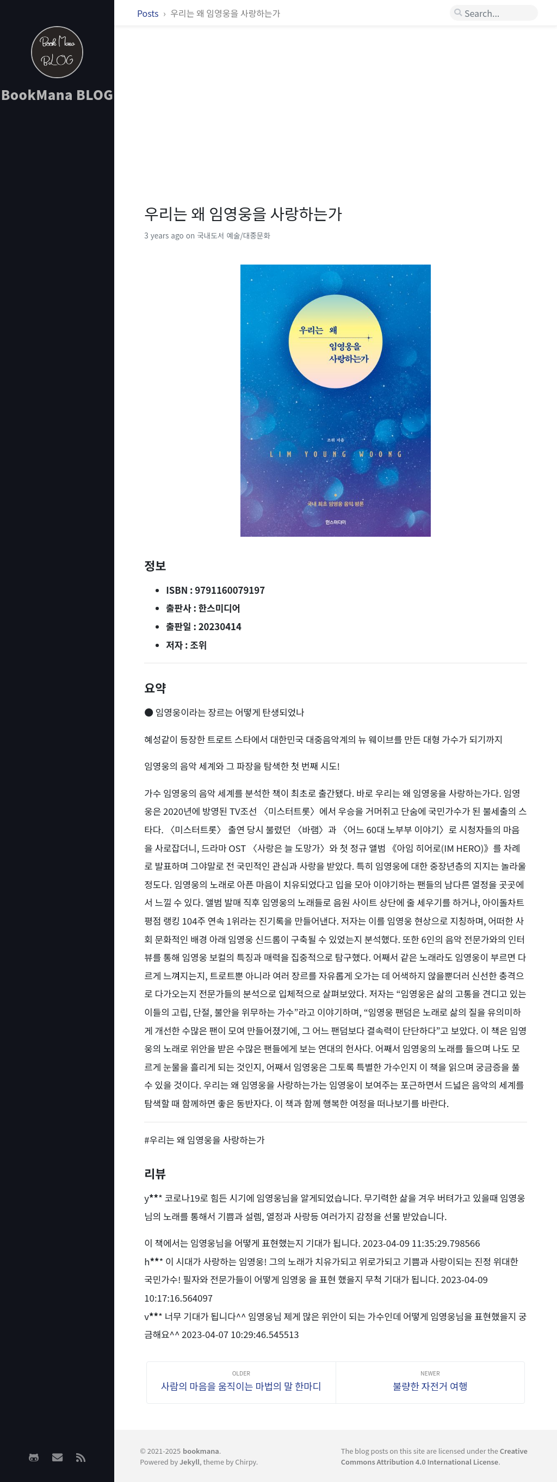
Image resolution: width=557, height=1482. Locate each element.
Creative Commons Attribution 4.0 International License (434, 1456)
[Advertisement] (57, 283)
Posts (148, 13)
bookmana (201, 1451)
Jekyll (190, 1461)
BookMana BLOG (57, 94)
